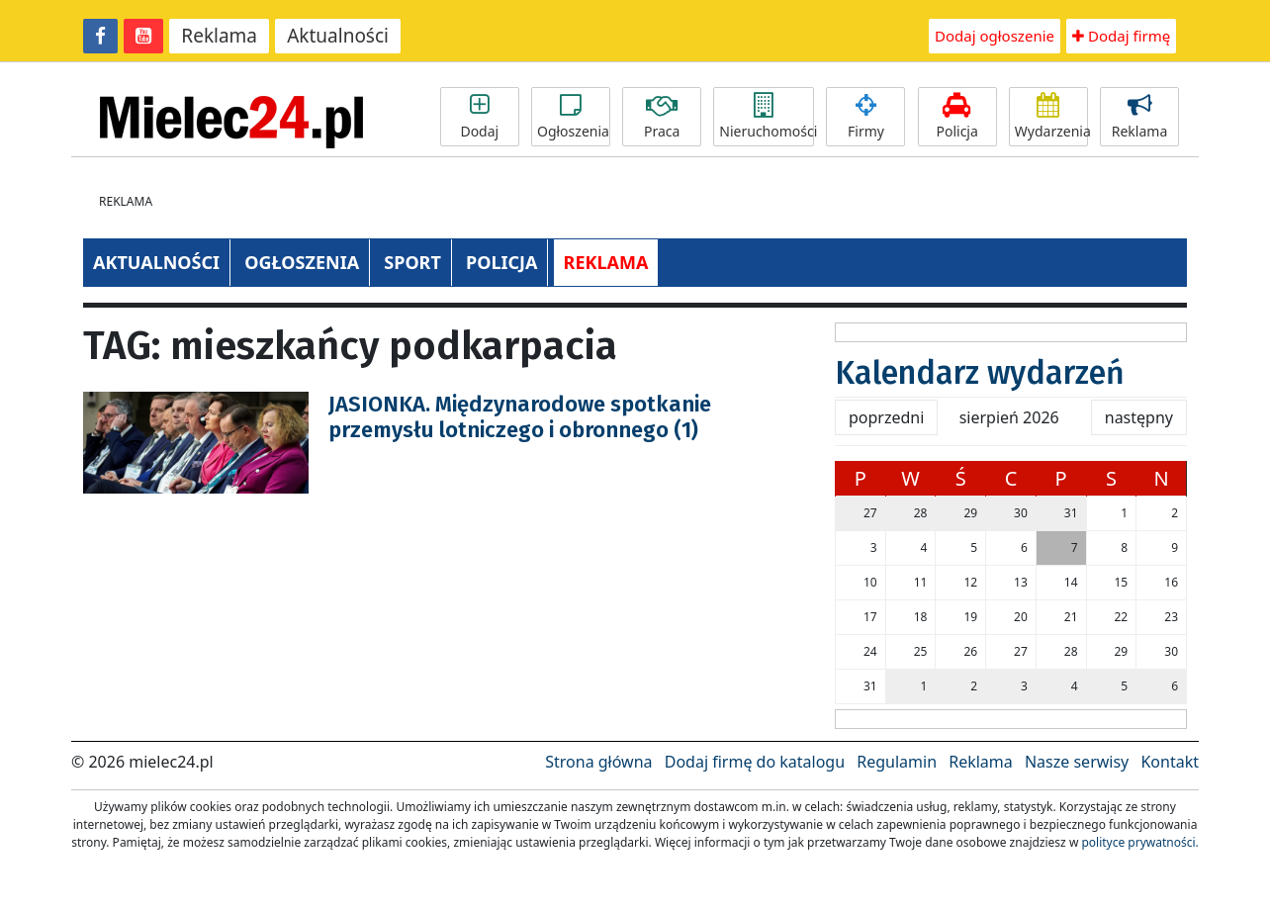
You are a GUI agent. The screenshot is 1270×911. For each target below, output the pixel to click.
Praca (661, 116)
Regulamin (897, 762)
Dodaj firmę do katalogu (755, 762)
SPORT (412, 262)
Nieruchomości (766, 116)
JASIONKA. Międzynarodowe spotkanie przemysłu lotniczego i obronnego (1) (519, 417)
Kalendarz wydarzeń (980, 373)
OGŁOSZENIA (301, 262)
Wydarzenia (1051, 116)
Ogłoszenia (573, 116)
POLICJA (501, 262)
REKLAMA (606, 262)
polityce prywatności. (1139, 842)
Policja (957, 116)
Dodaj (479, 116)
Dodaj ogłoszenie (994, 36)
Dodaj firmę (1121, 36)
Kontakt (1169, 762)
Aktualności (338, 35)
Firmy (865, 116)
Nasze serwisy (1077, 762)
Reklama (219, 35)
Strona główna (598, 762)
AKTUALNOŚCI (156, 262)
